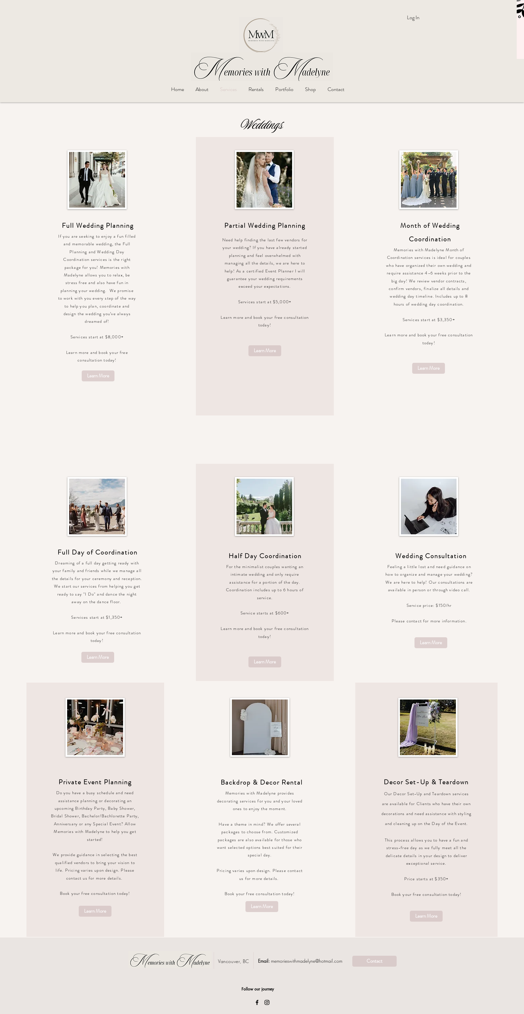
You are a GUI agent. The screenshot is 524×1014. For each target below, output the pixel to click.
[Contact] (374, 961)
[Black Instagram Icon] (267, 1002)
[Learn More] (98, 375)
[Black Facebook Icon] (257, 1002)
